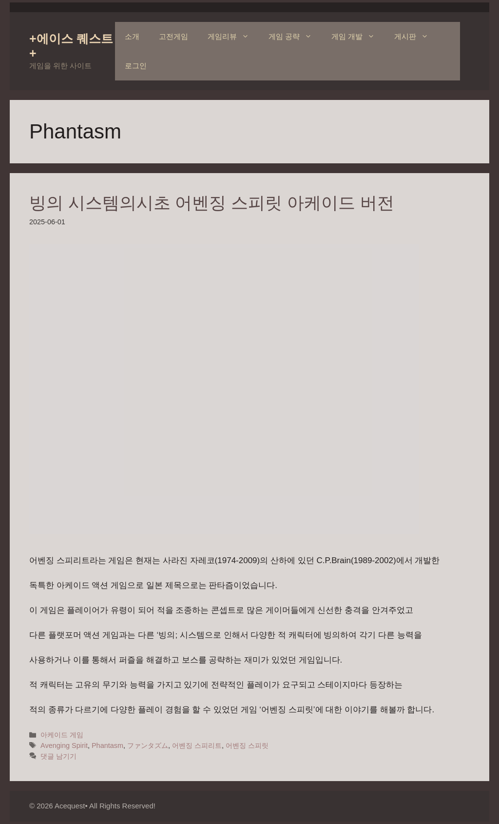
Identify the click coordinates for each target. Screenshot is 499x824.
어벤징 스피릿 (247, 745)
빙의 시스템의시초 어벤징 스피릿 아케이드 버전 (211, 202)
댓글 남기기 (58, 756)
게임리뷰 (233, 36)
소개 (132, 36)
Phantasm (107, 745)
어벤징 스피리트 (197, 745)
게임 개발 (357, 36)
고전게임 (173, 36)
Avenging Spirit (64, 745)
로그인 (136, 65)
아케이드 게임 (61, 735)
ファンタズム (147, 745)
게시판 (416, 36)
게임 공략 (295, 36)
